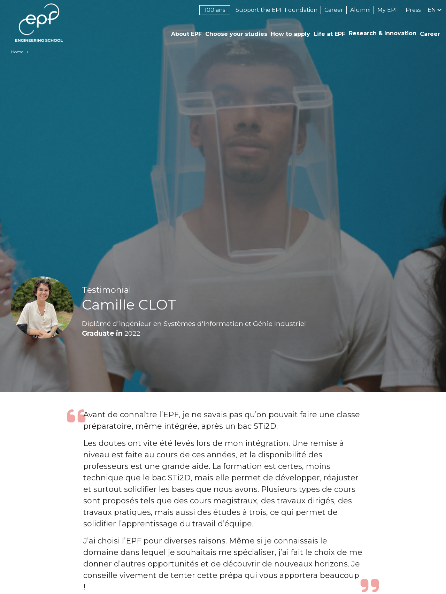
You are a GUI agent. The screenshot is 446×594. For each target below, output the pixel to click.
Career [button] (430, 34)
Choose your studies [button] (236, 34)
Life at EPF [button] (329, 34)
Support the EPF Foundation (276, 10)
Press (413, 10)
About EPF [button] (186, 34)
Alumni (360, 10)
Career (333, 10)
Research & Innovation (382, 33)
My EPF (388, 10)
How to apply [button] (290, 34)
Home (17, 51)
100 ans (215, 10)
